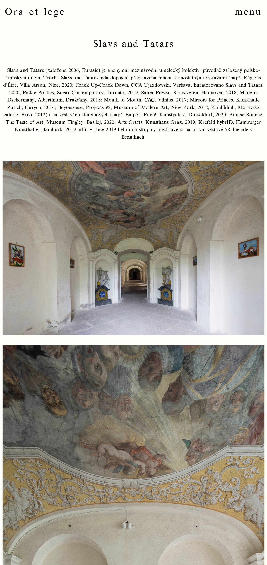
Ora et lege (35, 12)
